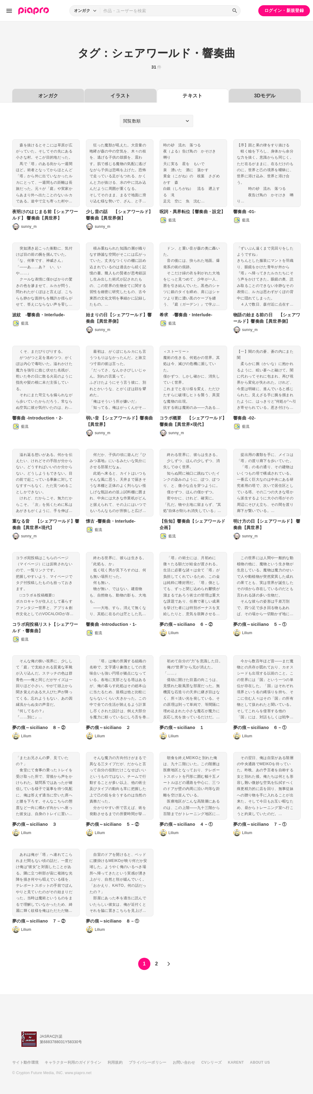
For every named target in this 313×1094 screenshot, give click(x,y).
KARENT (236, 1062)
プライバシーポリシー (148, 1062)
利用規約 (115, 1062)
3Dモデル (264, 95)
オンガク (48, 95)
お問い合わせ (184, 1062)
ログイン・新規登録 (284, 10)
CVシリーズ (211, 1062)
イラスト (120, 95)
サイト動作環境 (25, 1062)
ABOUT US (260, 1062)
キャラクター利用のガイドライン (73, 1062)
